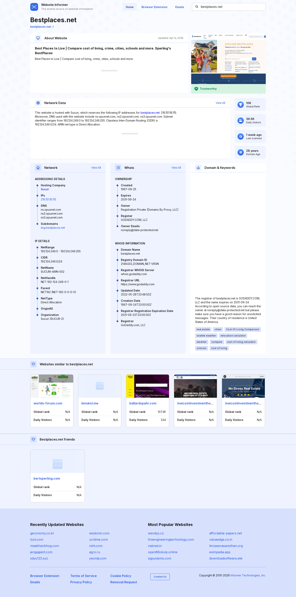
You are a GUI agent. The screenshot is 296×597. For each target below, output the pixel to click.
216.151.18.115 (48, 199)
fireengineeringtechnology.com (171, 539)
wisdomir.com (99, 533)
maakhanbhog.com (44, 546)
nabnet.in (155, 546)
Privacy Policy (81, 582)
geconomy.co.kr (42, 533)
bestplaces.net (42, 26)
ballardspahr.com (142, 403)
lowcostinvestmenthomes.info (200, 403)
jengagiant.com (41, 552)
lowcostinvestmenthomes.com (248, 403)
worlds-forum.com (48, 403)
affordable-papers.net (225, 533)
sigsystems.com (159, 558)
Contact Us (160, 576)
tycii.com (36, 539)
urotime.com (98, 539)
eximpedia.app (219, 552)
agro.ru (94, 552)
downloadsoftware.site (225, 558)
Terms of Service (83, 576)
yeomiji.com (97, 558)
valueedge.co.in (220, 539)
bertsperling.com (47, 478)
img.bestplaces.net (53, 227)
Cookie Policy (120, 576)
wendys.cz (156, 533)
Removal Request (123, 582)
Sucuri (45, 189)
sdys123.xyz (39, 558)
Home (130, 7)
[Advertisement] (109, 81)
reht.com (95, 546)
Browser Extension (154, 7)
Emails (179, 7)
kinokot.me (89, 403)
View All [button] (220, 102)
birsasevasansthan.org (226, 546)
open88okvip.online (162, 552)
